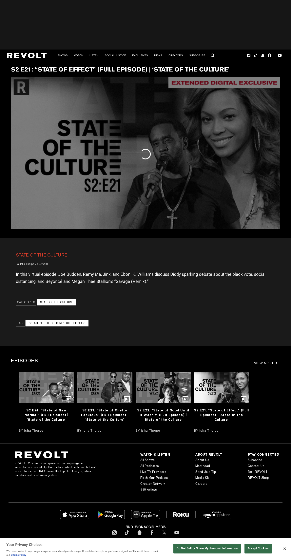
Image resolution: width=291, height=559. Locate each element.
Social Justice (115, 55)
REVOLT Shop (258, 478)
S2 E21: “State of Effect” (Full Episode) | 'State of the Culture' (221, 415)
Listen (94, 55)
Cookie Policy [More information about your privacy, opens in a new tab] (18, 554)
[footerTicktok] (127, 536)
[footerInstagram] (114, 536)
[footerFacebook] (152, 536)
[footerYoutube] (177, 536)
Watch (78, 55)
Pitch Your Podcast (154, 478)
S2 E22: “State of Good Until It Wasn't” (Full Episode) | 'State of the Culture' (163, 415)
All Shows (147, 460)
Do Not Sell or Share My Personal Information (207, 548)
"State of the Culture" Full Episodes (57, 323)
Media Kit (202, 478)
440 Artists (148, 489)
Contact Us (256, 466)
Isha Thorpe (27, 264)
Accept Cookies (258, 548)
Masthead (202, 466)
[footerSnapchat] (139, 536)
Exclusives (140, 55)
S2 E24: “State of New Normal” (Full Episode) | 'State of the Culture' (46, 415)
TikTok (256, 55)
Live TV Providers (153, 472)
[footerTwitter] (164, 536)
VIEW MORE (264, 363)
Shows (63, 55)
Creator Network (152, 484)
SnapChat (262, 55)
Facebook (269, 55)
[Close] (284, 548)
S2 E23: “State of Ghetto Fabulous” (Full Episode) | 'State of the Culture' (104, 415)
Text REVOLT (258, 472)
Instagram (249, 55)
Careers (201, 484)
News (158, 55)
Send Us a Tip (205, 472)
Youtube (280, 56)
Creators (175, 55)
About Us (202, 460)
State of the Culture (41, 255)
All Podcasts (149, 466)
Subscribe (197, 55)
